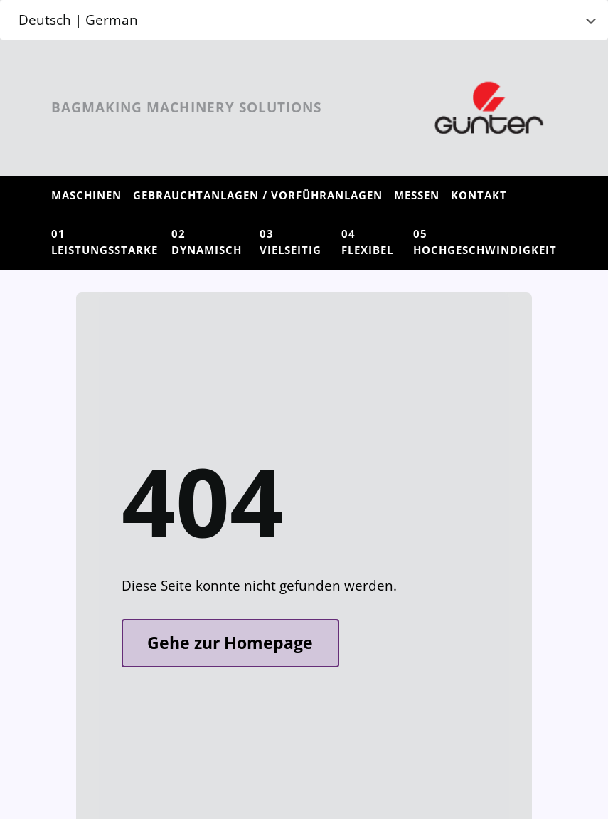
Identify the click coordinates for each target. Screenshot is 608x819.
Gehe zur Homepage (230, 643)
